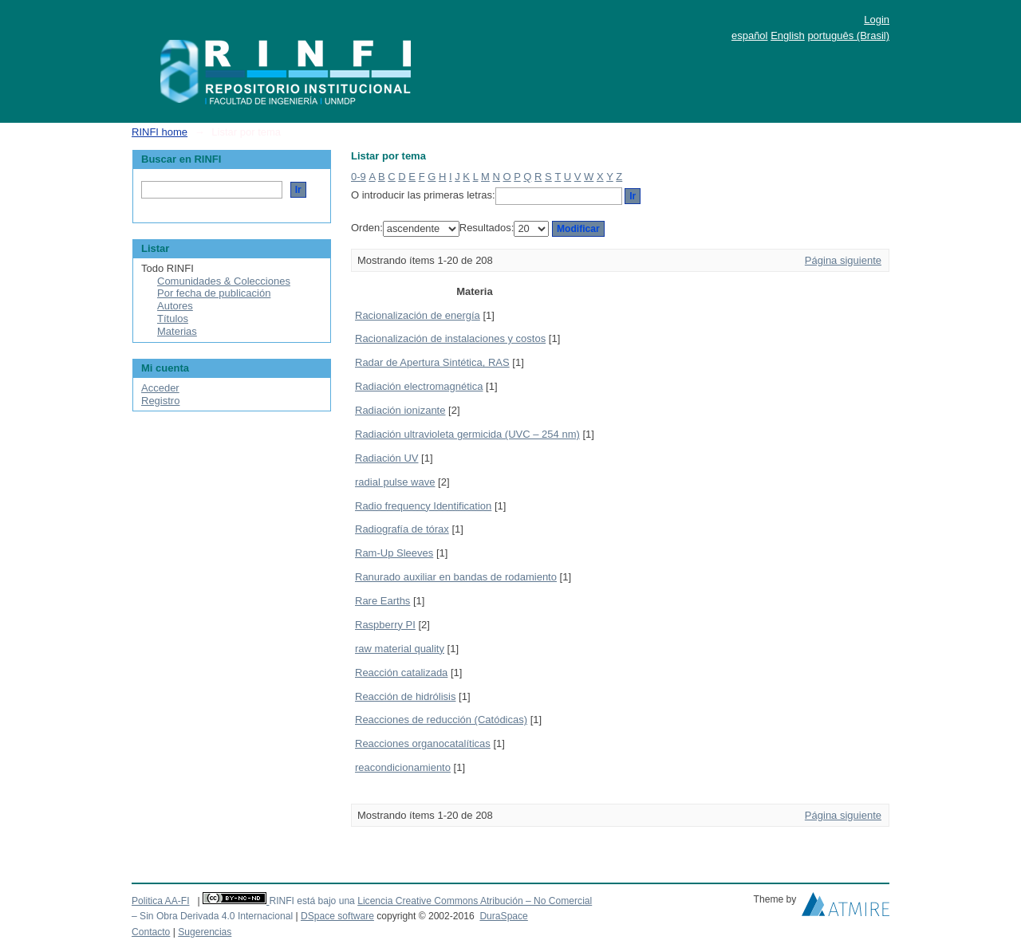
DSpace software (337, 916)
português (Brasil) (848, 35)
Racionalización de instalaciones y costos (450, 338)
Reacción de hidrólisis (405, 696)
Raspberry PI (385, 625)
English (788, 35)
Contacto (151, 932)
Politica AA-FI (161, 901)
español (749, 35)
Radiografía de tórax (402, 529)
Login (876, 20)
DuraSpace (503, 916)
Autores (175, 306)
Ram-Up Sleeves (394, 553)
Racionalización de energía (417, 315)
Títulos (172, 318)
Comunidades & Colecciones (223, 281)
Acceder (160, 388)
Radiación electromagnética (419, 386)
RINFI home (159, 132)
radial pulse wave (395, 482)
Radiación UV (387, 458)
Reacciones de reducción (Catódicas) (441, 720)
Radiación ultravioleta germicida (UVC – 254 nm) (467, 434)
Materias (177, 331)
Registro (160, 401)
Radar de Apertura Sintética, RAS (432, 362)
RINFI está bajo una (311, 901)
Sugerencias (204, 932)
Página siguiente (843, 260)
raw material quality (399, 649)
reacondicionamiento (403, 767)
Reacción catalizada (401, 672)
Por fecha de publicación (213, 293)
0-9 (358, 177)
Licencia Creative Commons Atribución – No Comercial (474, 901)
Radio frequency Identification (423, 506)
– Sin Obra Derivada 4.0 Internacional (212, 916)
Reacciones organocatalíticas (423, 743)
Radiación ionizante (400, 410)
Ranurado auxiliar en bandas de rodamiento (456, 577)
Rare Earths (382, 601)
